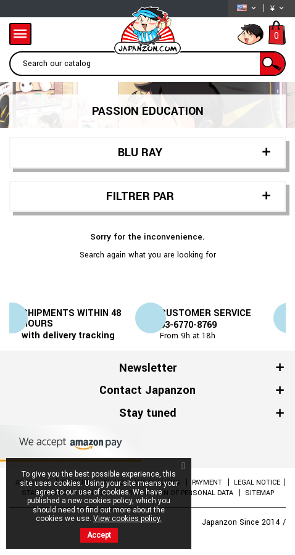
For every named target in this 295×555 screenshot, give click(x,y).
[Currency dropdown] (278, 8)
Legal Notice (257, 482)
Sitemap (259, 493)
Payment (208, 482)
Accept (99, 535)
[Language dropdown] (247, 8)
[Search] (147, 63)
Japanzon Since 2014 (242, 522)
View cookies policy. (127, 518)
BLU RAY (140, 152)
